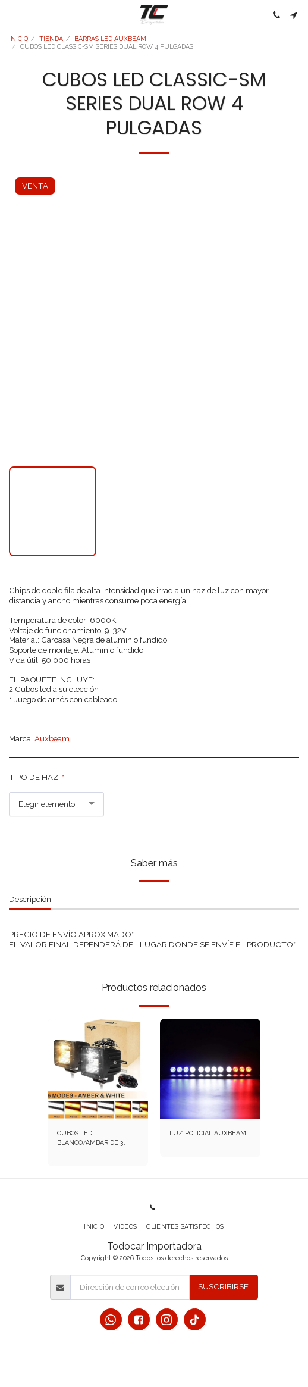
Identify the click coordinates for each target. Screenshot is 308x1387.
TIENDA (51, 38)
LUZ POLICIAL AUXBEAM (207, 1132)
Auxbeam (52, 738)
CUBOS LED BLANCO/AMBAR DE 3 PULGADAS (90, 1138)
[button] (13, 15)
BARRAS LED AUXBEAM (110, 38)
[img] (98, 1069)
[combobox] (56, 804)
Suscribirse (223, 1286)
